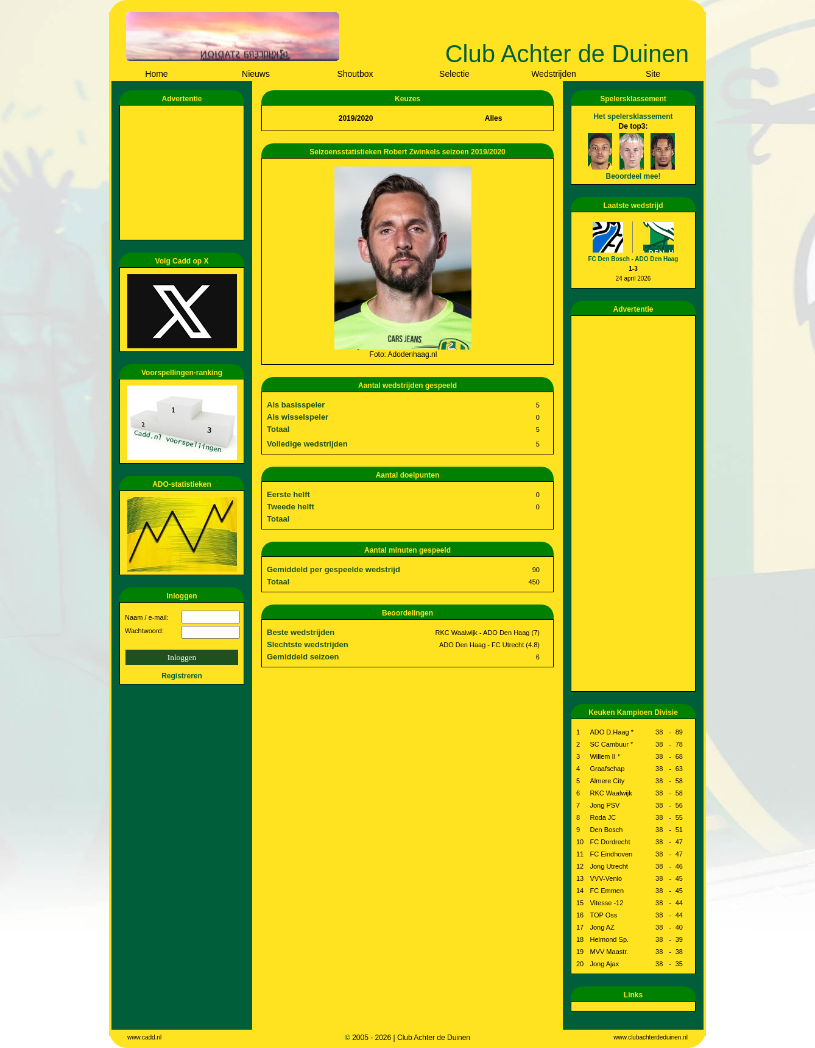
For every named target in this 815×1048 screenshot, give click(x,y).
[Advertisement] (184, 173)
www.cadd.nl (144, 1037)
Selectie (454, 74)
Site (653, 74)
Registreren (181, 676)
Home (156, 74)
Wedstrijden (553, 74)
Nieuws (256, 74)
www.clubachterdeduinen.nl (650, 1037)
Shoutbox (355, 74)
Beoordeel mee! (632, 176)
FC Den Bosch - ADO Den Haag (633, 259)
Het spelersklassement (632, 116)
